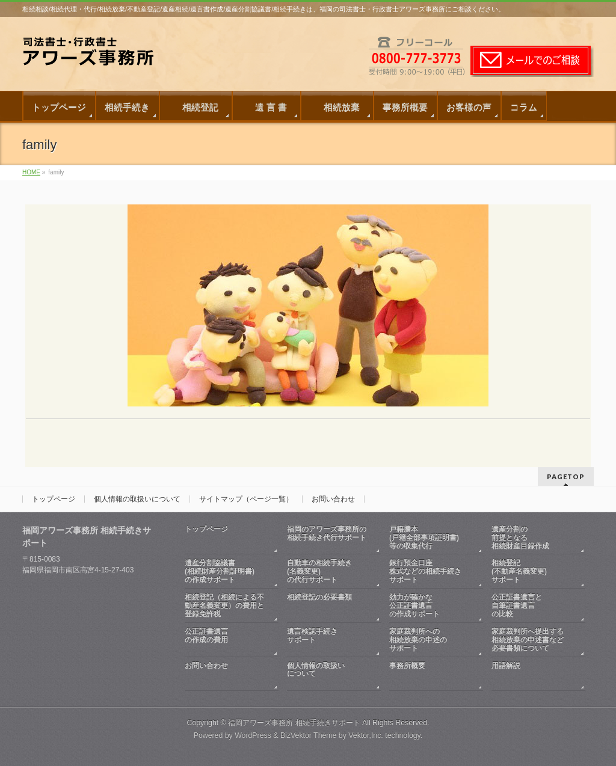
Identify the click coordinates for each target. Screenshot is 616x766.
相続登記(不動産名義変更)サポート (519, 571)
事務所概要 (430, 674)
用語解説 (532, 674)
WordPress (253, 735)
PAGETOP (566, 476)
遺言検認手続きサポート (328, 640)
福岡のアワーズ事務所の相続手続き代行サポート (328, 538)
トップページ (53, 499)
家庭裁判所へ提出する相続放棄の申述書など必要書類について (527, 639)
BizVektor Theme (308, 735)
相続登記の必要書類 (328, 606)
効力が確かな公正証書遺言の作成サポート (414, 605)
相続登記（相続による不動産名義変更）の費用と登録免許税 (224, 605)
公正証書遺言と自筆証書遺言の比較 (516, 605)
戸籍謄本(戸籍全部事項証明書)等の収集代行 (424, 537)
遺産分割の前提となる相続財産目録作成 (520, 537)
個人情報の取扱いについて (137, 499)
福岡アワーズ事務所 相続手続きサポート (294, 723)
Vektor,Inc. (365, 735)
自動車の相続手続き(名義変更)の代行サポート (319, 571)
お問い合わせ (333, 499)
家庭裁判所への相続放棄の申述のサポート (418, 639)
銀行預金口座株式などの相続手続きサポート (425, 571)
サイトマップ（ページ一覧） (246, 499)
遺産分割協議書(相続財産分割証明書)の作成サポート (219, 571)
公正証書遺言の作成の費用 (225, 640)
